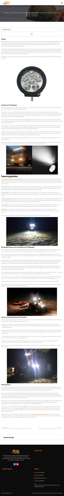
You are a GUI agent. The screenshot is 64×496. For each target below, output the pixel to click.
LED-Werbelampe (24, 407)
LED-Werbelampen (27, 119)
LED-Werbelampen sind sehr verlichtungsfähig (11, 179)
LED (49, 56)
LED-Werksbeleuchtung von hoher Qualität (38, 414)
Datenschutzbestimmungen (6, 493)
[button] (62, 3)
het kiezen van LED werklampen (36, 266)
